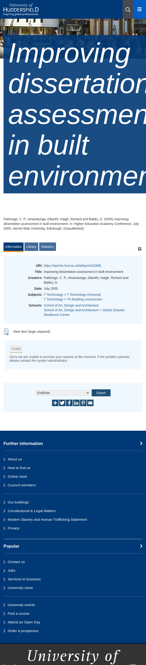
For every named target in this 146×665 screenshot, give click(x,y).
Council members (22, 485)
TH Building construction (84, 299)
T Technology (53, 294)
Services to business (24, 579)
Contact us (16, 562)
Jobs (11, 570)
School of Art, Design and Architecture (71, 305)
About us (15, 459)
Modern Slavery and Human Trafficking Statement (47, 519)
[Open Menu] (139, 9)
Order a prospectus (23, 631)
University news (20, 588)
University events (21, 605)
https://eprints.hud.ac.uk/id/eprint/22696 (72, 265)
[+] (139, 249)
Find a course (18, 613)
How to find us (19, 468)
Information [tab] (13, 247)
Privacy (13, 528)
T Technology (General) (84, 294)
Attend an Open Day (24, 622)
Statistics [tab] (47, 247)
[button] (128, 9)
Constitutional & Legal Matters (32, 511)
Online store (17, 476)
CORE (16, 349)
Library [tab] (31, 247)
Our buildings (18, 502)
